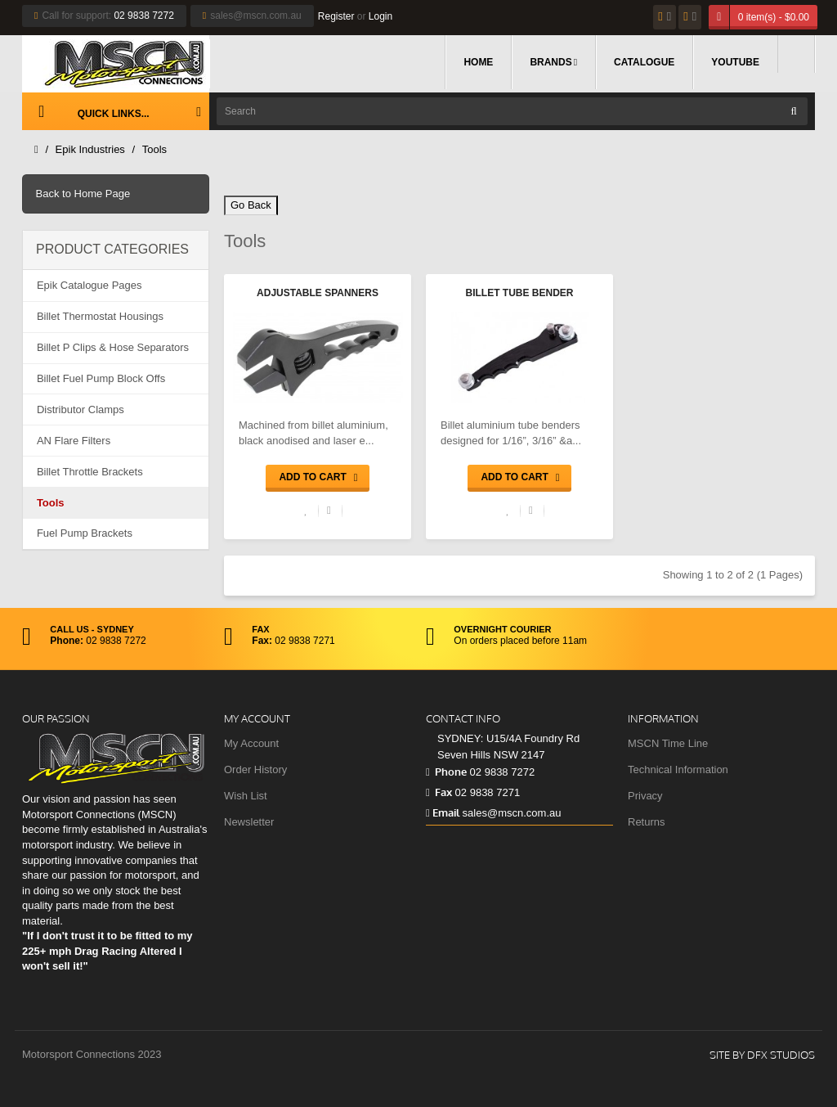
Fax (439, 792)
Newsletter (249, 822)
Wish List (245, 796)
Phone (446, 771)
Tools (154, 149)
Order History (255, 769)
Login (380, 16)
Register (336, 16)
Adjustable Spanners (317, 293)
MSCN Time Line (668, 743)
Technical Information (678, 769)
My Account (251, 743)
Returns (646, 822)
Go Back (251, 205)
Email (442, 812)
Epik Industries (90, 149)
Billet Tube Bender (520, 293)
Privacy (645, 796)
